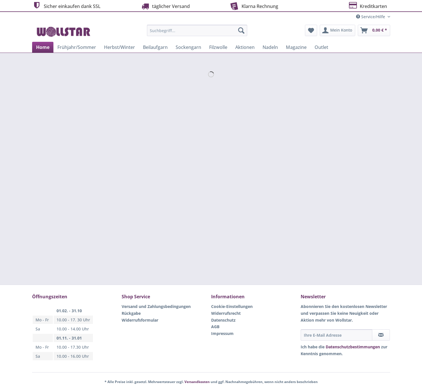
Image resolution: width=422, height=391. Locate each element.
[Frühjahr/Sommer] (76, 47)
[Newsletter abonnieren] (381, 335)
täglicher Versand (165, 6)
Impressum (222, 333)
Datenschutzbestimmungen (353, 346)
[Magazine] (296, 47)
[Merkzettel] (311, 30)
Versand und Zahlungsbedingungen (156, 306)
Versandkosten (197, 381)
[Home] (42, 47)
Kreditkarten (367, 5)
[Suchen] (241, 30)
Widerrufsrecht (226, 313)
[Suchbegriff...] (197, 30)
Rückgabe (131, 313)
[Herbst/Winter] (119, 47)
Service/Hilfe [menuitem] (371, 16)
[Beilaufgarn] (155, 47)
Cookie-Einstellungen (232, 306)
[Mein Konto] (337, 30)
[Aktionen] (245, 47)
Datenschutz (223, 320)
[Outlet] (321, 47)
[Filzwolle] (218, 47)
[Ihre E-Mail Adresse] (336, 335)
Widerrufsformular (140, 320)
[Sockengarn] (188, 47)
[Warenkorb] (374, 30)
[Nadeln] (270, 47)
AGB (215, 326)
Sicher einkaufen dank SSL (66, 5)
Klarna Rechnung (253, 6)
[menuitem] (197, 33)
